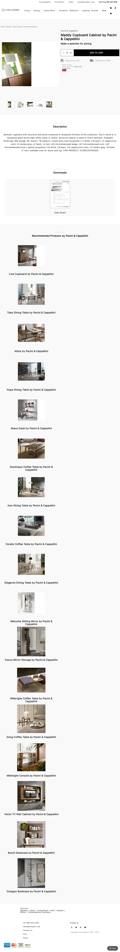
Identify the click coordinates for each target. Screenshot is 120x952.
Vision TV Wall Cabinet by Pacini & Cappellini (31, 814)
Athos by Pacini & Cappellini (31, 351)
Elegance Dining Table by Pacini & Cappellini (31, 582)
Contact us (66, 68)
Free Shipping (44, 2)
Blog (104, 11)
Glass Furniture (17, 26)
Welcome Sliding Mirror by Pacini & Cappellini (31, 623)
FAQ (25, 934)
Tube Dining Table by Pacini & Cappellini (31, 312)
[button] (115, 7)
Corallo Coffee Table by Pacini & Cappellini (31, 544)
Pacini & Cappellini (69, 31)
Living (27, 11)
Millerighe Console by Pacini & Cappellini (31, 775)
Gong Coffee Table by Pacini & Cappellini (31, 737)
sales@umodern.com (86, 2)
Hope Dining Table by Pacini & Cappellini (31, 389)
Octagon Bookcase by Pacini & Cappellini (31, 891)
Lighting (86, 11)
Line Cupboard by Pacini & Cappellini (31, 274)
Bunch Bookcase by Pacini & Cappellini (31, 852)
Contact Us (27, 930)
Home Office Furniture (30, 26)
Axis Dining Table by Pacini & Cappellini (31, 505)
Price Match (59, 2)
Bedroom (74, 11)
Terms (25, 938)
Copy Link (78, 66)
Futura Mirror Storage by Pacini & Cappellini (31, 659)
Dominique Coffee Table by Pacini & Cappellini (31, 468)
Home (2, 26)
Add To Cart (96, 53)
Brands (95, 11)
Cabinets (8, 26)
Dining (37, 11)
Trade (71, 2)
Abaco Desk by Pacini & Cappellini (31, 428)
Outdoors (63, 11)
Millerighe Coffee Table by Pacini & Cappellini (31, 700)
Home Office (49, 11)
